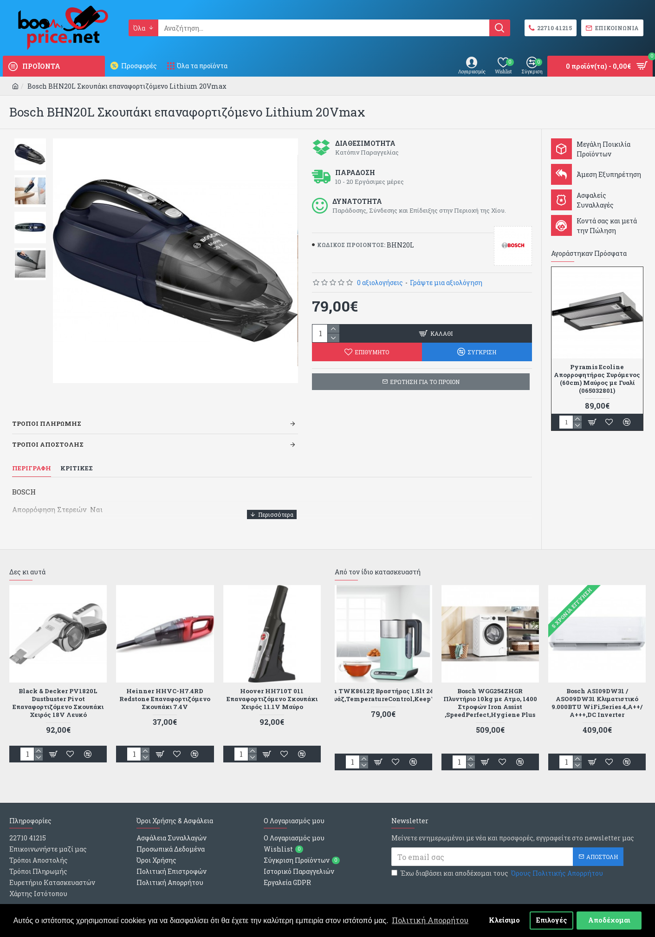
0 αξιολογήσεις (380, 282)
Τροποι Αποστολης (48, 433)
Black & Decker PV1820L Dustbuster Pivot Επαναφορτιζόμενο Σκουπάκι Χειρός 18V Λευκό (58, 679)
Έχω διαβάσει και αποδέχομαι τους (497, 850)
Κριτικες (76, 457)
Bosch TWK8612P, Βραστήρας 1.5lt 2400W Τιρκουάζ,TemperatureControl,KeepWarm (383, 671)
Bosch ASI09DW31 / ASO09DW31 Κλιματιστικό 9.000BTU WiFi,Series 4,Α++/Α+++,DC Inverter (596, 679)
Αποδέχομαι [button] (609, 920)
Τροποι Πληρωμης (46, 412)
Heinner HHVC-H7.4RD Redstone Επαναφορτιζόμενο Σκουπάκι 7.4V (164, 675)
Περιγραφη (31, 457)
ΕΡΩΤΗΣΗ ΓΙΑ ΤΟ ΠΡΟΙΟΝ (425, 381)
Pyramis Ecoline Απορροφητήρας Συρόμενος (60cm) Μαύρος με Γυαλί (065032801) (597, 379)
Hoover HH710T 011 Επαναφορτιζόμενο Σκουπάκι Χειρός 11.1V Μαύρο (272, 675)
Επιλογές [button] (551, 920)
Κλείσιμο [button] (504, 920)
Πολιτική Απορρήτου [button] (430, 920)
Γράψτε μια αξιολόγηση (446, 282)
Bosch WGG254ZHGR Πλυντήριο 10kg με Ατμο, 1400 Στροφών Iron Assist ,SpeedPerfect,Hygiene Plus (490, 679)
